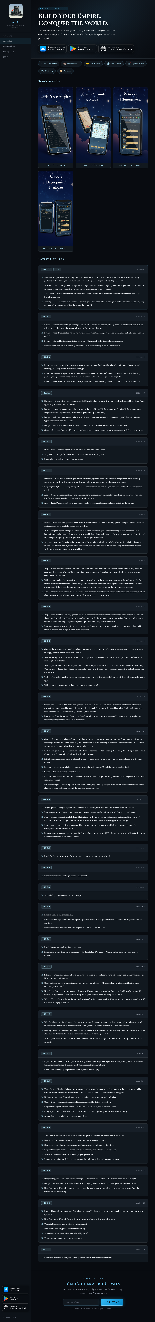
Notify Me (111, 1302)
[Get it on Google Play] (15, 1298)
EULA (5, 57)
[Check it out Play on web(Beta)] (15, 1307)
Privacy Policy (8, 51)
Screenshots (7, 41)
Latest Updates (9, 46)
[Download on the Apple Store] (15, 1289)
